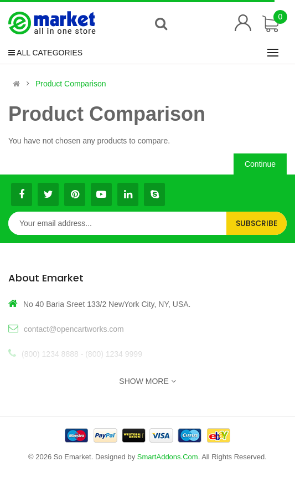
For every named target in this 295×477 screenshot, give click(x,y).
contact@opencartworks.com (74, 329)
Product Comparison (70, 84)
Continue (260, 164)
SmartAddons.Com (167, 457)
